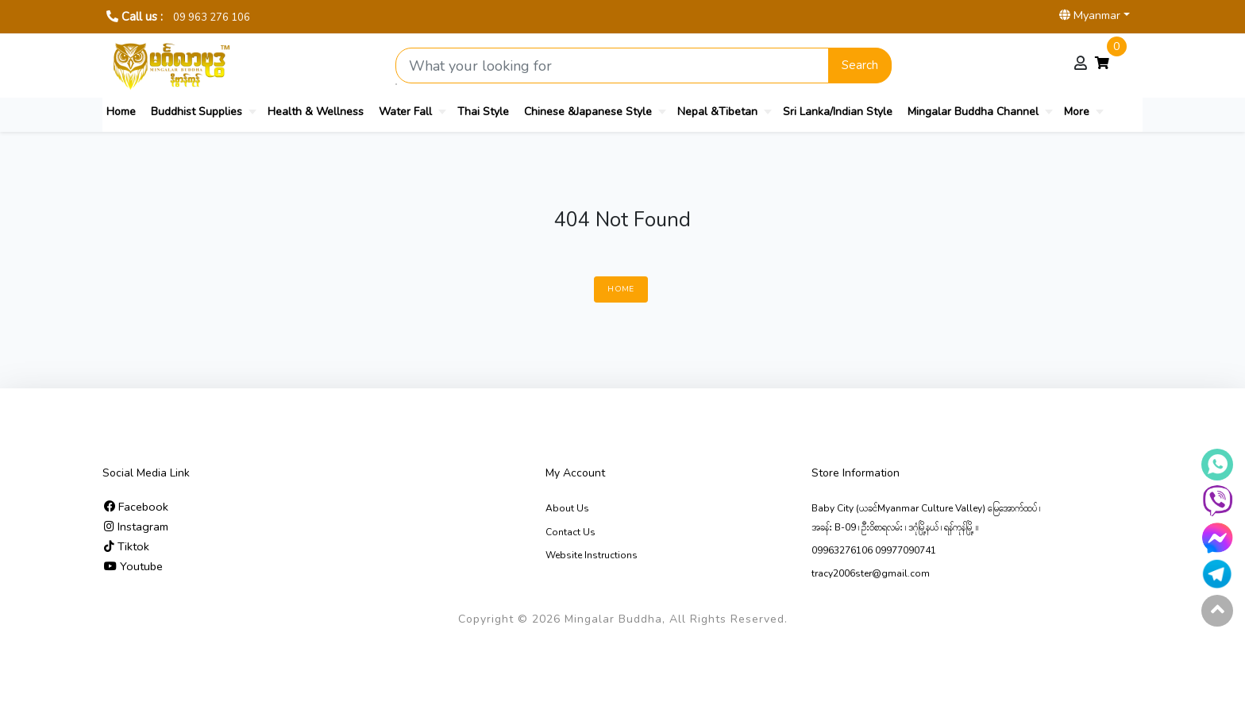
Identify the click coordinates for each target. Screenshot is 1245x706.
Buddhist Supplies (196, 111)
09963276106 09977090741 (873, 550)
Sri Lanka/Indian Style (837, 111)
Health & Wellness (316, 111)
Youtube (133, 566)
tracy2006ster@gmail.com (870, 573)
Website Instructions (591, 555)
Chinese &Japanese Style (588, 111)
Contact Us (570, 532)
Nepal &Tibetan (717, 111)
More (1076, 111)
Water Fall (405, 111)
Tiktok (126, 546)
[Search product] (612, 65)
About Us (567, 508)
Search (860, 65)
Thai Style (483, 111)
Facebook (136, 507)
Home (121, 111)
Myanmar (1089, 15)
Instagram (136, 526)
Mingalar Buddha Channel (973, 111)
